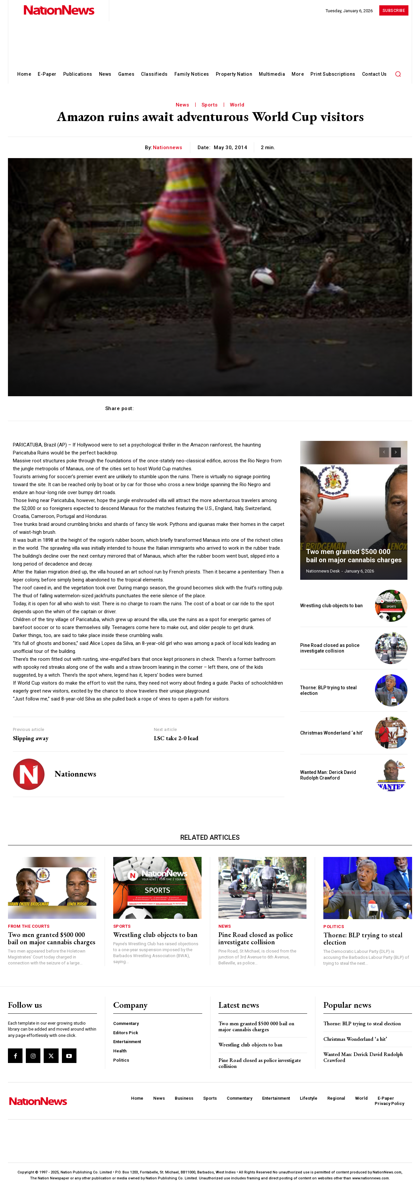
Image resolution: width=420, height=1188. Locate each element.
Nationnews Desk (323, 571)
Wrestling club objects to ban (331, 605)
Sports (210, 105)
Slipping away (30, 738)
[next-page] (396, 452)
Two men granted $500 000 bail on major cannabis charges (353, 556)
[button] (398, 73)
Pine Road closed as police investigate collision (329, 648)
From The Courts (29, 926)
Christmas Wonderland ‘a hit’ (331, 733)
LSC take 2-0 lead (176, 738)
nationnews (167, 147)
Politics (333, 926)
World (237, 105)
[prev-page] (384, 452)
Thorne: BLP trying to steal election (362, 939)
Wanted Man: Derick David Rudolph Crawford (328, 775)
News (182, 105)
